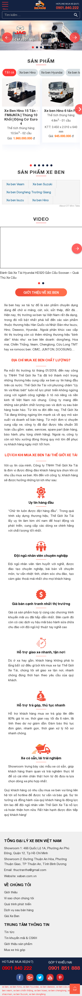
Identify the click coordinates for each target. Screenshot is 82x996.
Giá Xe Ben (11, 916)
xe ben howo (40, 990)
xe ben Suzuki (20, 994)
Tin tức (9, 932)
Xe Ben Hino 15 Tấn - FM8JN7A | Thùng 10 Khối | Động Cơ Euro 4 (21, 117)
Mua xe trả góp (14, 950)
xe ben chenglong (57, 990)
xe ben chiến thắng (23, 990)
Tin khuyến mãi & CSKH (20, 938)
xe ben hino (16, 987)
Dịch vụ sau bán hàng (18, 910)
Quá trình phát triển (17, 904)
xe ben (5, 987)
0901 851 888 (64, 968)
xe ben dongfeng (37, 994)
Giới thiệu (10, 892)
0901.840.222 (67, 7)
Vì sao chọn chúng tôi (19, 898)
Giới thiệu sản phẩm (18, 944)
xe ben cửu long (64, 987)
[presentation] (7, 37)
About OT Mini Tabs (69, 206)
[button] (33, 47)
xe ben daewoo (47, 987)
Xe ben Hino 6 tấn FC (61, 111)
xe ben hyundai (31, 987)
